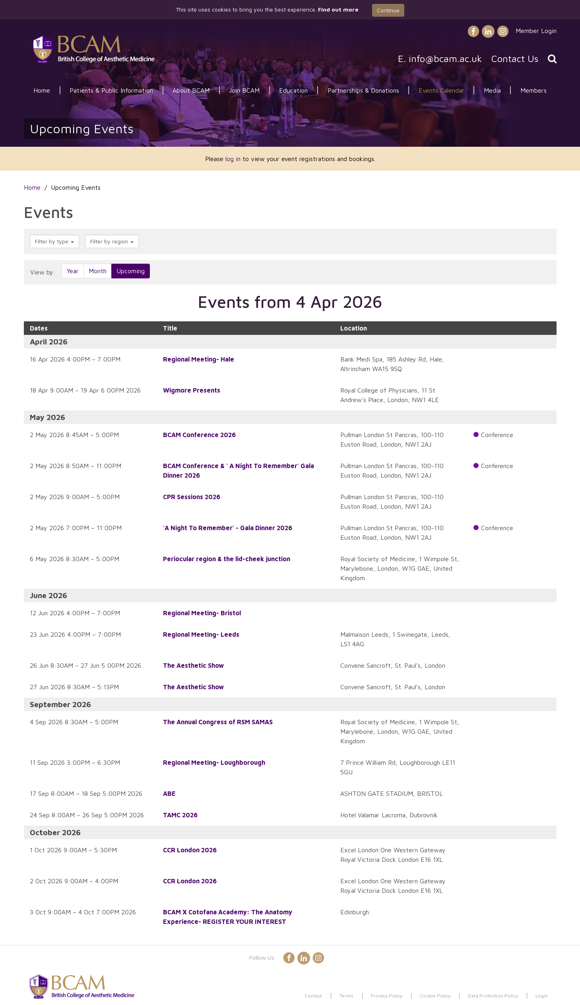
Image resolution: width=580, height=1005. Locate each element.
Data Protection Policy (493, 996)
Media (492, 90)
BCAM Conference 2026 (199, 434)
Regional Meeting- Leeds (201, 634)
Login (541, 996)
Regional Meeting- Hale (198, 359)
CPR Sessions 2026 (191, 496)
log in (233, 158)
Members (533, 90)
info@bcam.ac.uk (445, 58)
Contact (313, 996)
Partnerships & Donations (363, 90)
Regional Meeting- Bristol (202, 612)
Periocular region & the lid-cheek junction (226, 558)
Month (98, 270)
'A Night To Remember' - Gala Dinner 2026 (227, 527)
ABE (169, 793)
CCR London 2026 (190, 849)
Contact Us (514, 58)
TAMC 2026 (180, 814)
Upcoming (130, 270)
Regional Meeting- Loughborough (214, 762)
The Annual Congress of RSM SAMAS (218, 721)
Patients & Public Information (111, 90)
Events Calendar (441, 90)
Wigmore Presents (191, 390)
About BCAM (191, 90)
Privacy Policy (386, 996)
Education (293, 90)
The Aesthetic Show (193, 665)
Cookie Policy (435, 996)
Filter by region (112, 241)
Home (41, 90)
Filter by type (54, 241)
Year (73, 270)
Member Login (536, 30)
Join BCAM (244, 90)
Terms (346, 996)
